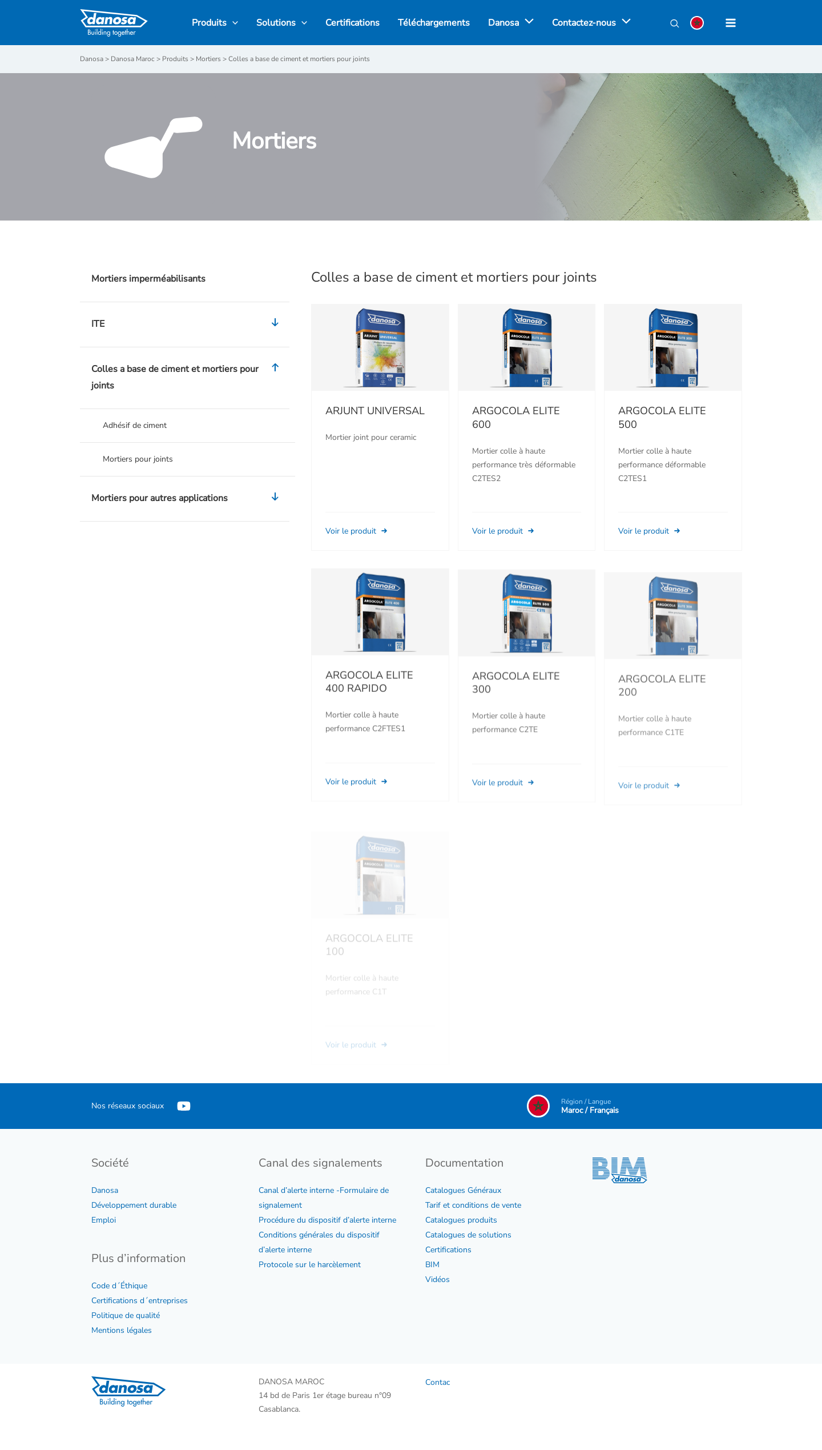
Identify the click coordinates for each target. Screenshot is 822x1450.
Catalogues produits (461, 1220)
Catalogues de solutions (468, 1234)
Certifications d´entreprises (139, 1300)
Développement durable (133, 1205)
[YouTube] (183, 1106)
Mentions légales (121, 1330)
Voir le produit (357, 531)
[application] (526, 23)
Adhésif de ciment (135, 425)
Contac (437, 1382)
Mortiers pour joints (138, 459)
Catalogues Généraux (463, 1190)
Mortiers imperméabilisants (148, 279)
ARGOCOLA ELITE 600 (516, 417)
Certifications (448, 1249)
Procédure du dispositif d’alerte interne (327, 1220)
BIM (432, 1264)
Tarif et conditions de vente (473, 1205)
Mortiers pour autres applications (187, 498)
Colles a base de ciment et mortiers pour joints (187, 378)
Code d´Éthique (119, 1285)
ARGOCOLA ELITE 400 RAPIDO (369, 697)
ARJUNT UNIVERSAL (375, 411)
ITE (187, 324)
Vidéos (437, 1279)
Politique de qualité (125, 1315)
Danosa (104, 1190)
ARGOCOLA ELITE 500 (662, 417)
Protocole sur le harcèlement (310, 1264)
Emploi (103, 1220)
